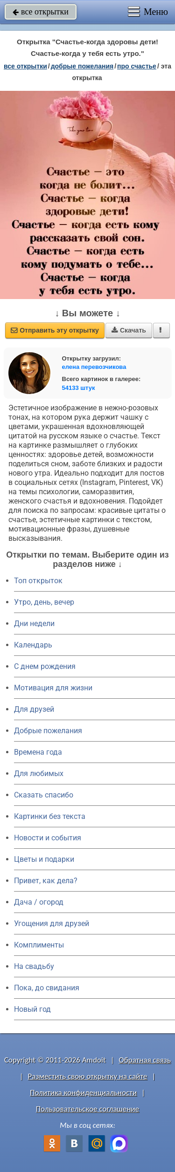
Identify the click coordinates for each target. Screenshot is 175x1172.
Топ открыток (38, 580)
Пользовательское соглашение (87, 1109)
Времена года (38, 752)
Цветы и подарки (44, 859)
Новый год (32, 1009)
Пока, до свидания (46, 987)
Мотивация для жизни (53, 687)
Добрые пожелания (48, 730)
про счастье (136, 66)
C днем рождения (45, 666)
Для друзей (34, 709)
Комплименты (39, 944)
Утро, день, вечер (44, 602)
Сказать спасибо (43, 794)
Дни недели (34, 623)
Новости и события (47, 837)
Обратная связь (145, 1060)
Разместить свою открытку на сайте (87, 1076)
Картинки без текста (49, 816)
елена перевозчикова (94, 366)
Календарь (33, 645)
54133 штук (78, 387)
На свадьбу (34, 966)
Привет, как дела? (45, 880)
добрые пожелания (82, 66)
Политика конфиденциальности (83, 1092)
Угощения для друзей (51, 923)
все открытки (41, 11)
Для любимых (38, 773)
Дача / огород (38, 902)
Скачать (129, 330)
